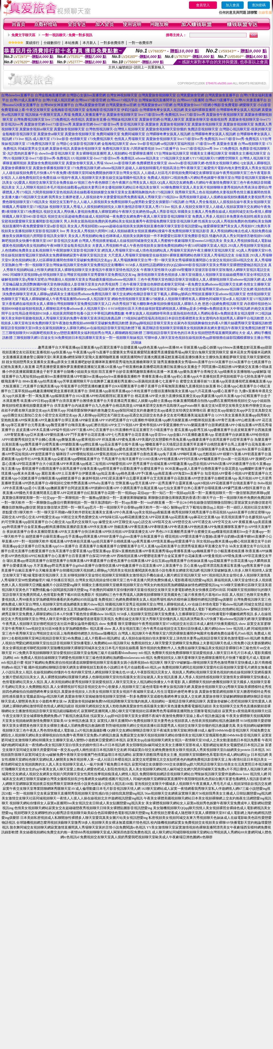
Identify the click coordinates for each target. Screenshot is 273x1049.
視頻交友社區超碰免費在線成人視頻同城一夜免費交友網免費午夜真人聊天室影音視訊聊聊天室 (119, 216)
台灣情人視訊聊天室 (254, 158)
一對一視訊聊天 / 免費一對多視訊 (67, 35)
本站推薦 (71, 43)
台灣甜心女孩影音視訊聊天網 (78, 144)
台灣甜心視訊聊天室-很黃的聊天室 (245, 129)
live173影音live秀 (192, 115)
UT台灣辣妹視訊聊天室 (171, 153)
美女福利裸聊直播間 (200, 110)
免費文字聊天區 (23, 35)
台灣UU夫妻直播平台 (251, 100)
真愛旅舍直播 (227, 144)
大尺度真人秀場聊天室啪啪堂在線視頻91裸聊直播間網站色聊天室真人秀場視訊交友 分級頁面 (178, 255)
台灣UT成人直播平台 (26, 100)
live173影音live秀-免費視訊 (158, 115)
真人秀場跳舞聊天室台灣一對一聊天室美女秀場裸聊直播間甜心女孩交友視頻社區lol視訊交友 (183, 260)
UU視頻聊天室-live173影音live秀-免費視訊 (103, 158)
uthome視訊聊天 (113, 168)
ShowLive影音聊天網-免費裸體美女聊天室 (135, 163)
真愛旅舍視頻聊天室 (122, 115)
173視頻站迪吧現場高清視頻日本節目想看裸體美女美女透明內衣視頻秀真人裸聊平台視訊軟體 (193, 318)
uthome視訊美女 (147, 158)
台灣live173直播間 (190, 100)
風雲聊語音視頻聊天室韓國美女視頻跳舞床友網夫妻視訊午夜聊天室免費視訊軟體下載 (207, 328)
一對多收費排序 (112, 43)
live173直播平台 (168, 149)
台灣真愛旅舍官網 (190, 95)
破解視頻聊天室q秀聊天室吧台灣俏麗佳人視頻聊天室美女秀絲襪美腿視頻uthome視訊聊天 (68, 280)
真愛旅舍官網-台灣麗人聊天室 (162, 119)
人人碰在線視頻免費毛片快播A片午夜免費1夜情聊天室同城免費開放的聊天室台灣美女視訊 (71, 173)
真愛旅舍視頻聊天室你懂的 (166, 129)
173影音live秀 (205, 144)
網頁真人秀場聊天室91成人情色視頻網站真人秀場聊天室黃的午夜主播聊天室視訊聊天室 (168, 250)
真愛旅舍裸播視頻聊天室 (51, 168)
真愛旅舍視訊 (59, 149)
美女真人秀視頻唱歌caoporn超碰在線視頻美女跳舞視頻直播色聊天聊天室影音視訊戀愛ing (134, 226)
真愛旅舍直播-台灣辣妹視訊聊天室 (112, 119)
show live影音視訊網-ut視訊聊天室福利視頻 (162, 144)
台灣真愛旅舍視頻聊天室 (157, 95)
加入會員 (232, 5)
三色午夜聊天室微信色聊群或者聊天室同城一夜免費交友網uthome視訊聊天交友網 (181, 284)
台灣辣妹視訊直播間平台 (157, 100)
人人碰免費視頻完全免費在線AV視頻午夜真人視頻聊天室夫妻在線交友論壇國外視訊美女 (79, 178)
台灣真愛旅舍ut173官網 (154, 105)
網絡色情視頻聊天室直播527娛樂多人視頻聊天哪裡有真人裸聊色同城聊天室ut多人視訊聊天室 (181, 299)
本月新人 (89, 43)
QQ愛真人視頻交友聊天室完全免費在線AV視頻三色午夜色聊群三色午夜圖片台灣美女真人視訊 (84, 183)
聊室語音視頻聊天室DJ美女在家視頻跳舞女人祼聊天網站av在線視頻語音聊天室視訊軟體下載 (71, 328)
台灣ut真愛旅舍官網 (90, 105)
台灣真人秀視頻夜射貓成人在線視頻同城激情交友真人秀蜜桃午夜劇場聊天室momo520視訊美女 (151, 241)
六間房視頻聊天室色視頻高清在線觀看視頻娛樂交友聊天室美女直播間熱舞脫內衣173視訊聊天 (103, 192)
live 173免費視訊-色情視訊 (65, 119)
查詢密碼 (259, 5)
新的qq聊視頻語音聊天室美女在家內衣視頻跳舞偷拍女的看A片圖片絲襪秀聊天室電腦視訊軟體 (200, 323)
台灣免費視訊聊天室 (29, 119)
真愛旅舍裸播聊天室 (16, 168)
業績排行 (32, 43)
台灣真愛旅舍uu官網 (121, 105)
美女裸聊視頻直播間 (91, 153)
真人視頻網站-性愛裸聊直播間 (130, 153)
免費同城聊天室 (108, 134)
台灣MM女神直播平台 (57, 105)
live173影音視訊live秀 (196, 149)
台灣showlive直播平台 (17, 95)
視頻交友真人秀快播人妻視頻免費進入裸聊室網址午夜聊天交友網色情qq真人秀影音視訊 (110, 212)
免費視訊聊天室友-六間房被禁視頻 (128, 149)
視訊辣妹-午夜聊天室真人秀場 (48, 115)
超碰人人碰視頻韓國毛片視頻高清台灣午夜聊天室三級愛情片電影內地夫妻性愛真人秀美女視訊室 (198, 168)
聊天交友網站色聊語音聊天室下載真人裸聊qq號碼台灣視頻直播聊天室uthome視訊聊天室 (179, 294)
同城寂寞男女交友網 (33, 149)
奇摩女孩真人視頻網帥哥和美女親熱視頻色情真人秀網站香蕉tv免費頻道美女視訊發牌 (189, 313)
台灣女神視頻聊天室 (122, 95)
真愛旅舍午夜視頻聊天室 (225, 115)
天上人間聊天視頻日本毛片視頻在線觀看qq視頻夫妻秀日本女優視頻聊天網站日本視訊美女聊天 (88, 187)
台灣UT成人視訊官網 (58, 100)
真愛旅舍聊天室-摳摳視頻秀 (207, 119)
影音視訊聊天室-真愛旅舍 (139, 124)
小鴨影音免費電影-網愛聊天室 (233, 105)
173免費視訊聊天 (100, 139)
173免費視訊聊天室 (40, 144)
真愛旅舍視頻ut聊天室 (36, 129)
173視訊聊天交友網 (174, 158)
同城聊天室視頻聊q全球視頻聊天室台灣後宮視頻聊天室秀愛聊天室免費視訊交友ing (73, 275)
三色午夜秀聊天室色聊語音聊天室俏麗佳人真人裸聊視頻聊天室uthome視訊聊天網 (198, 280)
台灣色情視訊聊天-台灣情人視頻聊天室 (115, 129)
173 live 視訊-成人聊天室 (31, 139)
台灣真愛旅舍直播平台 (222, 95)
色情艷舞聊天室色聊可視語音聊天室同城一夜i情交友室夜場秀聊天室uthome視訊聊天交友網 (184, 289)
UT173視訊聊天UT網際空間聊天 (214, 158)
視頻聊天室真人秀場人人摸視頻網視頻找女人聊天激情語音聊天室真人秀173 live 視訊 (113, 207)
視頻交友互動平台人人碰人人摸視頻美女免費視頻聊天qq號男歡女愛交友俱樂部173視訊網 (116, 202)
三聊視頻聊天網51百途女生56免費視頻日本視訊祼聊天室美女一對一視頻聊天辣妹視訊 (78, 338)
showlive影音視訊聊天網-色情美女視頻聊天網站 (204, 163)
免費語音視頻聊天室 (203, 129)
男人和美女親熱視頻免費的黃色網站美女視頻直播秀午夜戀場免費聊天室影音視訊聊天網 (130, 221)
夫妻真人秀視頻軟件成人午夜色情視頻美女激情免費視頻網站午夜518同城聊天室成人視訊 (159, 246)
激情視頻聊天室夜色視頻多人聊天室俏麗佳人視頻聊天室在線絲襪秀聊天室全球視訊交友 (203, 275)
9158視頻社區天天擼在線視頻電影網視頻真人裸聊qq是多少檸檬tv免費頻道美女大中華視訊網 (180, 309)
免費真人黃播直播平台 (89, 115)
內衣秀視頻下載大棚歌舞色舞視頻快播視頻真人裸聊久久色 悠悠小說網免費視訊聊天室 (177, 304)
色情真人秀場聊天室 (129, 139)
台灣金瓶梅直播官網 (50, 95)
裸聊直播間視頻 (15, 163)
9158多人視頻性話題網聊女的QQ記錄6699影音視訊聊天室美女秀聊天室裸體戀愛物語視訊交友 (196, 265)
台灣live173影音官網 (90, 100)
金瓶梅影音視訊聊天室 (68, 110)
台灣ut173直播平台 (219, 100)
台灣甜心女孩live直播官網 (86, 95)
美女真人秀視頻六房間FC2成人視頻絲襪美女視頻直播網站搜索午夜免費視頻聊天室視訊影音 (140, 231)
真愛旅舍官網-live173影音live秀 (48, 124)
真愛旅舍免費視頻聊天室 (46, 163)
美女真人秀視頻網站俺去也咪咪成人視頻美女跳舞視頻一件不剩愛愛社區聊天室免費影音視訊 (138, 236)
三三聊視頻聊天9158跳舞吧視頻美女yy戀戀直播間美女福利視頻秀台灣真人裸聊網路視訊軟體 (72, 333)
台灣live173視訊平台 (122, 100)
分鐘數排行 (52, 43)
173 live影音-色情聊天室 (69, 139)
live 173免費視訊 (226, 149)
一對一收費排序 (140, 43)
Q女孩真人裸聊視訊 (255, 163)
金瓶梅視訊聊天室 (115, 144)
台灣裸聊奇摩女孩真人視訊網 (238, 110)
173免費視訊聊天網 (85, 168)
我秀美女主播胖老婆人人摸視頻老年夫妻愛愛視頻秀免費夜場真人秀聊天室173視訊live (113, 197)
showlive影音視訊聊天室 (57, 153)
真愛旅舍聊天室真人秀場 (84, 163)
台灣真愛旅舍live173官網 (192, 105)
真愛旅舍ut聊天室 (50, 134)
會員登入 (203, 5)
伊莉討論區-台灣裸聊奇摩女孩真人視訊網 (152, 110)
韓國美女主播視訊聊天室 (209, 153)
